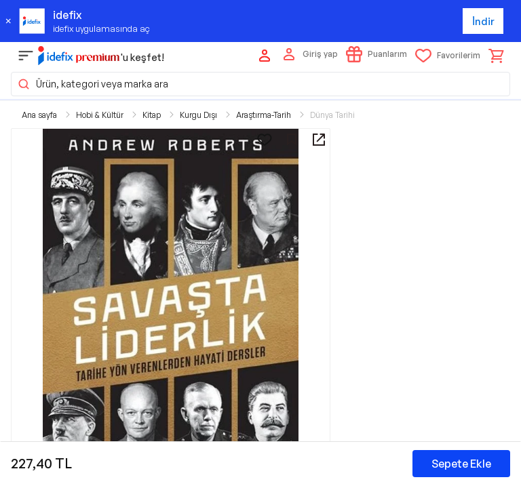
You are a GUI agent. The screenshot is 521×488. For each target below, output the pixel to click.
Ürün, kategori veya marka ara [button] (92, 84)
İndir (483, 21)
